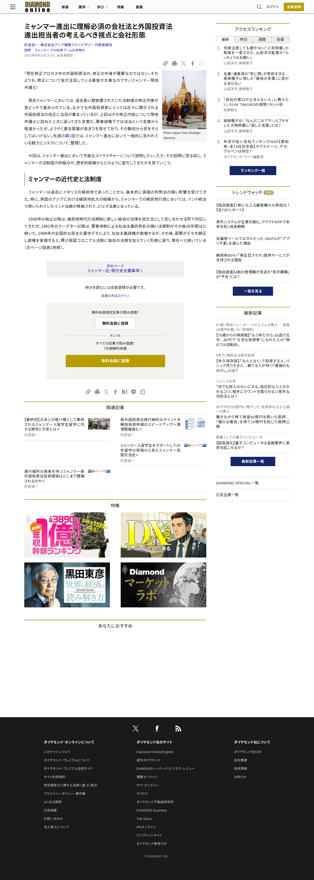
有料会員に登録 (115, 361)
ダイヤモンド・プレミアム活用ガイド (68, 768)
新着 (79, 9)
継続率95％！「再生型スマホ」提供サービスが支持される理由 (253, 257)
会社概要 (240, 760)
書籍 (153, 9)
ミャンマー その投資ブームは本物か (60, 50)
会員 (280, 39)
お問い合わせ (53, 819)
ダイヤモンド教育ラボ (152, 844)
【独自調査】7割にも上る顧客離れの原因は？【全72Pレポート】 (253, 207)
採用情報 (240, 768)
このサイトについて (57, 752)
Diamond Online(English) (155, 752)
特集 (135, 9)
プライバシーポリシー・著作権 (64, 794)
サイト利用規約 (54, 777)
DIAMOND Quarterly (152, 810)
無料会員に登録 (115, 323)
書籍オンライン (147, 777)
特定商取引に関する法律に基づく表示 (70, 785)
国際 (27, 50)
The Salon (144, 819)
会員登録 (280, 9)
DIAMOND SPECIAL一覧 (237, 483)
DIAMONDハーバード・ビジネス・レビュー (166, 768)
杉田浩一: (68, 45)
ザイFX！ (143, 794)
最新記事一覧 (253, 461)
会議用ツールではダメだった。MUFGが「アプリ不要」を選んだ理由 (253, 241)
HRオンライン (146, 827)
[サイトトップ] (47, 8)
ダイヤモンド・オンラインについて (69, 742)
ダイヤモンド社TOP (248, 752)
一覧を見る (253, 291)
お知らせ (240, 777)
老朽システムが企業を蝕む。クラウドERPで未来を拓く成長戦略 (253, 224)
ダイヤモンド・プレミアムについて (67, 760)
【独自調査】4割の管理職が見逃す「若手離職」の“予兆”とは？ (253, 274)
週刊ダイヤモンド (149, 760)
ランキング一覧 (253, 170)
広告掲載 (50, 810)
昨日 (244, 39)
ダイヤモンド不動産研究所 (155, 802)
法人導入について (56, 827)
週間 (262, 39)
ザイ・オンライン (148, 785)
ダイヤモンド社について (252, 742)
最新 (225, 39)
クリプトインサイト (149, 835)
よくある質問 (52, 802)
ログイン (258, 8)
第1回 (70, 136)
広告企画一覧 (227, 495)
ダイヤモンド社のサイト (154, 742)
